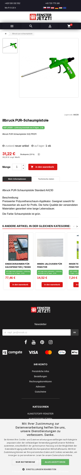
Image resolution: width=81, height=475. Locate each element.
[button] (40, 469)
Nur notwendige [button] (25, 462)
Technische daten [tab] (46, 179)
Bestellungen (40, 376)
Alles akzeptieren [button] (55, 462)
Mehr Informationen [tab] (17, 179)
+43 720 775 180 (52, 3)
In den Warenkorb (42, 167)
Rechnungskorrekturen (40, 381)
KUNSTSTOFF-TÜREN (40, 418)
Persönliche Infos (40, 371)
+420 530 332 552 (12, 3)
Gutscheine (40, 391)
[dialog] (40, 447)
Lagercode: (68, 115)
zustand (8, 145)
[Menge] (17, 167)
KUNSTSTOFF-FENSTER (40, 413)
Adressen (40, 386)
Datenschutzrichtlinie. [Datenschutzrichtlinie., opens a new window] (62, 455)
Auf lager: (38, 145)
